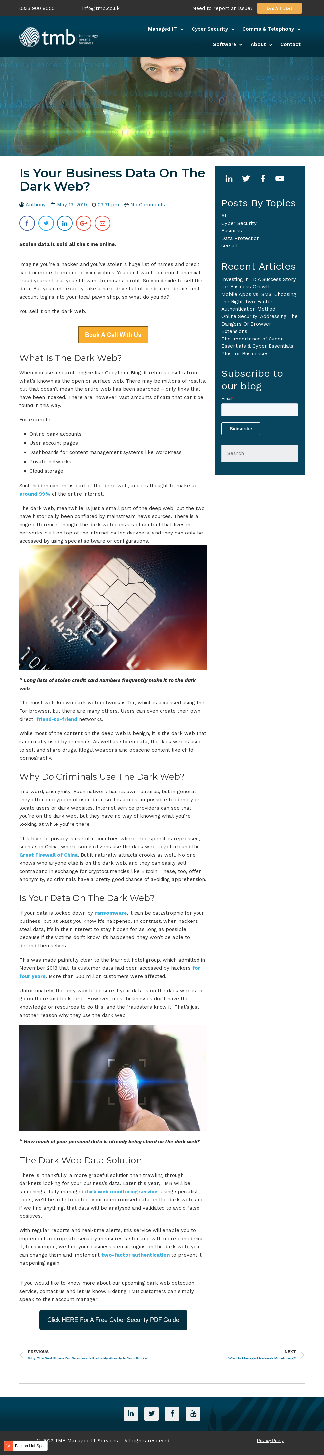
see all (229, 246)
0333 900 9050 (36, 8)
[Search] (260, 453)
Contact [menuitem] (290, 44)
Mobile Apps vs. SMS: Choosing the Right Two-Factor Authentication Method (258, 301)
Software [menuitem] (224, 44)
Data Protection (240, 238)
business (231, 231)
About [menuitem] (258, 44)
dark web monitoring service (121, 1192)
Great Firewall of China (48, 855)
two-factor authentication (135, 1255)
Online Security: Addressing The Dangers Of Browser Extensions (259, 323)
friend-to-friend (56, 719)
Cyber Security (239, 223)
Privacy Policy (270, 1439)
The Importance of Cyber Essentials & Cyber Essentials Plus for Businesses (257, 346)
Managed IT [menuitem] (162, 29)
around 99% (34, 494)
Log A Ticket (279, 8)
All (224, 216)
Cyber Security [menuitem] (210, 29)
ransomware (111, 913)
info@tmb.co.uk (101, 8)
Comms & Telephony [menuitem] (268, 29)
